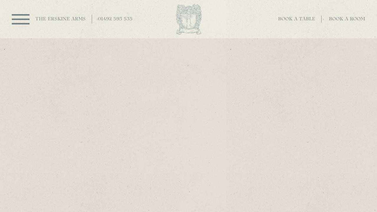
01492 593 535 (115, 19)
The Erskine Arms (60, 19)
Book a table (296, 19)
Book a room (347, 19)
